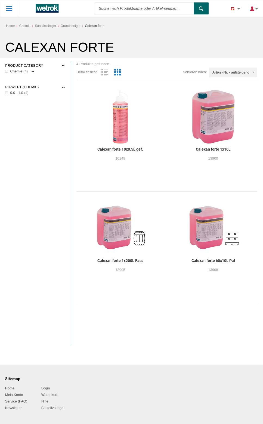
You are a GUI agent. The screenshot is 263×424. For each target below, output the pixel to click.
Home (10, 26)
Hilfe (44, 401)
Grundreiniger (71, 26)
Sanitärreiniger (45, 26)
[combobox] (233, 72)
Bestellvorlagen (53, 408)
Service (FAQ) (16, 401)
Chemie (24, 26)
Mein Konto (14, 395)
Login (45, 388)
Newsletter (13, 408)
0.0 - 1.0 (16, 93)
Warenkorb (49, 395)
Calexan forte (94, 26)
